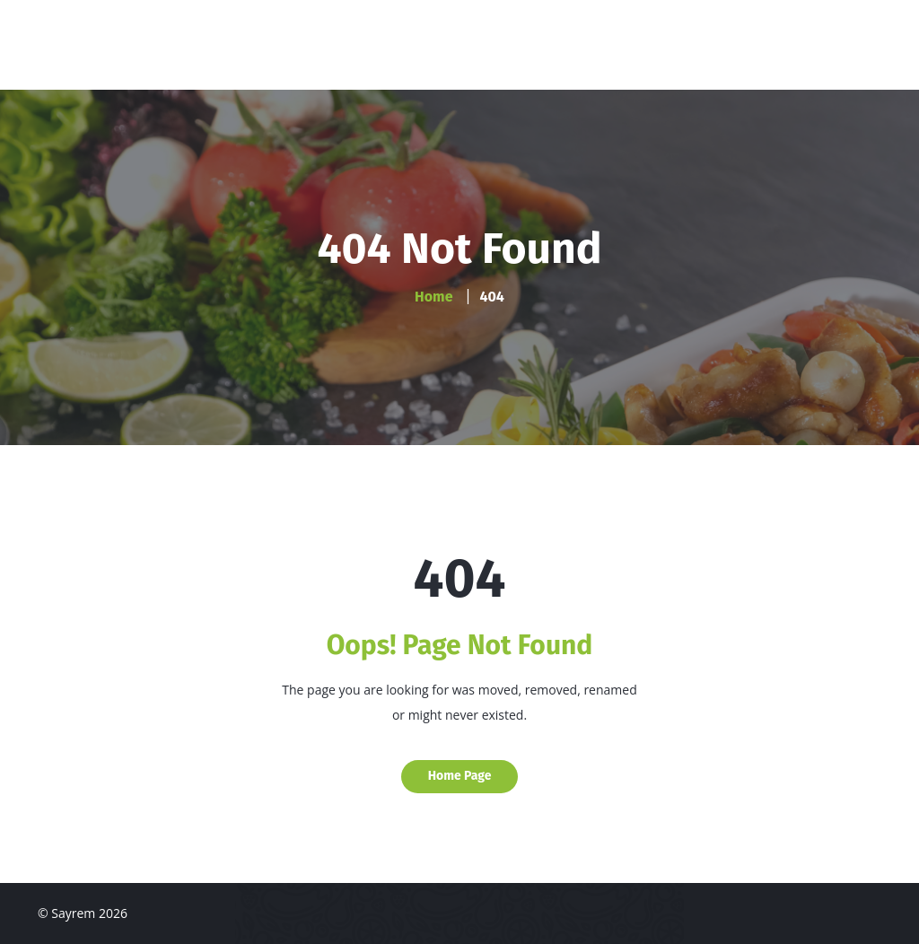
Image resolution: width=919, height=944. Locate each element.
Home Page (460, 775)
